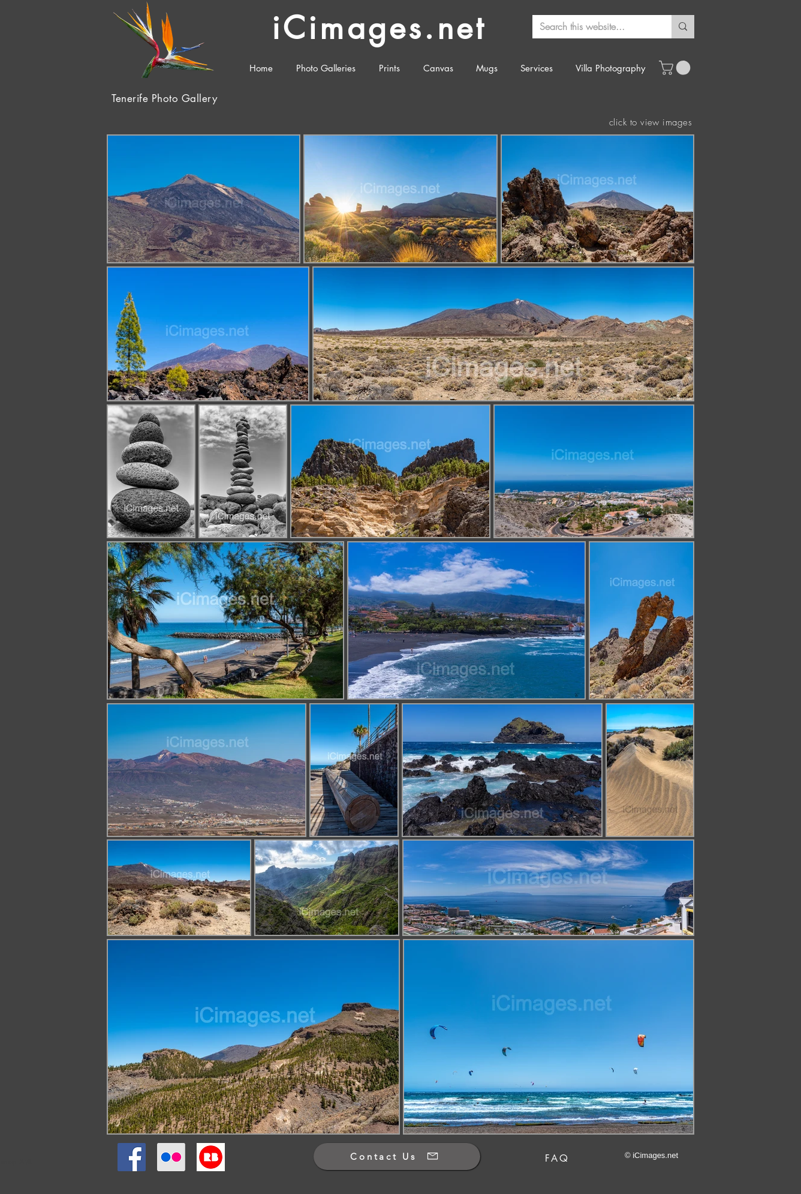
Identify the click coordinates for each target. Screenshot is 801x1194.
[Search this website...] (593, 26)
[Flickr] (171, 1157)
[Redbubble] (211, 1157)
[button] (676, 68)
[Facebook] (132, 1157)
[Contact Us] (397, 1156)
